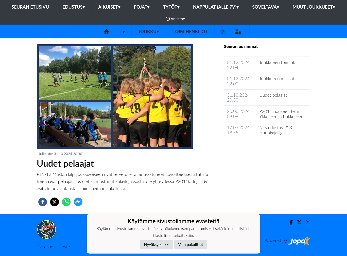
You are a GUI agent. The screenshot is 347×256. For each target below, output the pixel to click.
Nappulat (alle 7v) (216, 7)
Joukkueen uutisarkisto (249, 146)
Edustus (74, 7)
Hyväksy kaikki (156, 244)
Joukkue (148, 31)
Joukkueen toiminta (277, 62)
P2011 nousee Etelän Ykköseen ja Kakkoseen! (282, 113)
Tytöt (171, 7)
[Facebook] (289, 222)
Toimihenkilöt (190, 31)
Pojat (142, 7)
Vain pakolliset (190, 244)
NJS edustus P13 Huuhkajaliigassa (275, 130)
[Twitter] (297, 222)
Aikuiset (109, 7)
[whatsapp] (66, 201)
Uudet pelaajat (273, 95)
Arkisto (175, 19)
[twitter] (54, 201)
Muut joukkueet (314, 7)
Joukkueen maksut (277, 78)
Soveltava (265, 7)
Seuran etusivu (30, 7)
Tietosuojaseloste (53, 246)
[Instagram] (222, 32)
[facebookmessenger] (78, 201)
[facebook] (42, 201)
